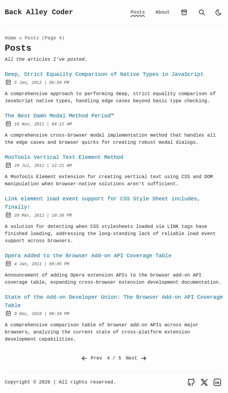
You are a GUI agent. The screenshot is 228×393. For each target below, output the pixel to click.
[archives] (184, 12)
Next (136, 358)
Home (10, 38)
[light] (218, 12)
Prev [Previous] (91, 358)
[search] (202, 12)
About (163, 12)
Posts (138, 12)
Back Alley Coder (39, 12)
